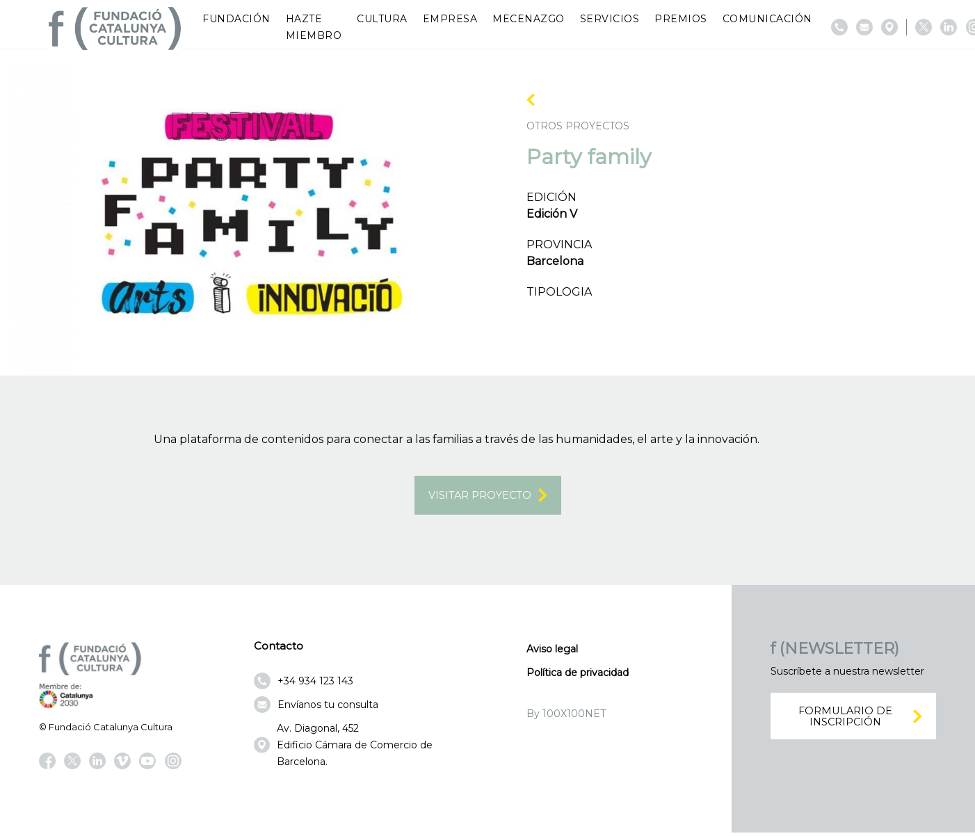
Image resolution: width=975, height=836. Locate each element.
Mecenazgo (528, 19)
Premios (680, 19)
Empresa (450, 19)
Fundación (236, 19)
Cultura (382, 19)
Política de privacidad (577, 675)
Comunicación (767, 19)
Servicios (610, 19)
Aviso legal (552, 651)
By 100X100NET (566, 716)
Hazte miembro (314, 27)
